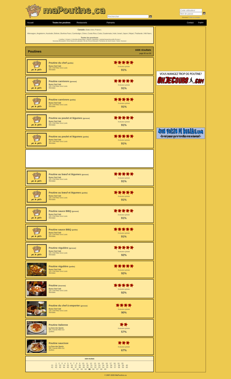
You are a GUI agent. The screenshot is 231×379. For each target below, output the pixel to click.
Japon (125, 33)
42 (56, 367)
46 (72, 367)
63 (82, 369)
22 (56, 365)
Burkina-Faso (65, 33)
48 (80, 367)
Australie (49, 33)
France (98, 30)
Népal (131, 33)
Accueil (30, 23)
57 (115, 367)
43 (60, 367)
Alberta (88, 39)
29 (84, 365)
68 (101, 369)
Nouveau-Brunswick (59, 41)
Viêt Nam (147, 33)
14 (99, 363)
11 (87, 363)
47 (76, 367)
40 (127, 365)
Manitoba (95, 39)
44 (64, 367)
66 (93, 369)
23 (60, 365)
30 (88, 365)
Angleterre (41, 33)
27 (76, 365)
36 (111, 365)
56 (111, 367)
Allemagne (31, 33)
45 (68, 367)
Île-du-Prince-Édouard (91, 41)
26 (72, 365)
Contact (190, 23)
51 (91, 367)
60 (127, 367)
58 (119, 367)
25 (68, 365)
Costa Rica (92, 33)
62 (78, 369)
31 (91, 365)
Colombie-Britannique (79, 39)
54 (103, 367)
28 (80, 365)
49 (84, 367)
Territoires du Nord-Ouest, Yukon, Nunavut (112, 41)
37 (115, 365)
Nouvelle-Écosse (114, 39)
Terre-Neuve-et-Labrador (75, 41)
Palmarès (111, 23)
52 (95, 367)
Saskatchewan (104, 39)
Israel (119, 33)
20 (122, 363)
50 (88, 367)
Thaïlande (139, 33)
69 (105, 369)
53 (99, 367)
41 (52, 367)
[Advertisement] (89, 158)
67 (97, 369)
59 (123, 367)
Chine (84, 33)
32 (95, 365)
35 (107, 365)
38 (119, 365)
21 (52, 365)
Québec (61, 39)
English (200, 22)
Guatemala (107, 33)
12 (91, 363)
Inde (114, 33)
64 (85, 369)
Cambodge (76, 33)
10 (83, 363)
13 (95, 363)
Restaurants (82, 23)
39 (123, 365)
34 (103, 365)
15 (103, 363)
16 (107, 363)
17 (110, 363)
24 (64, 365)
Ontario (68, 39)
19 (118, 363)
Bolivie (56, 33)
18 (115, 363)
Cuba (100, 33)
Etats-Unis (90, 30)
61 (74, 369)
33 (99, 365)
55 (107, 367)
